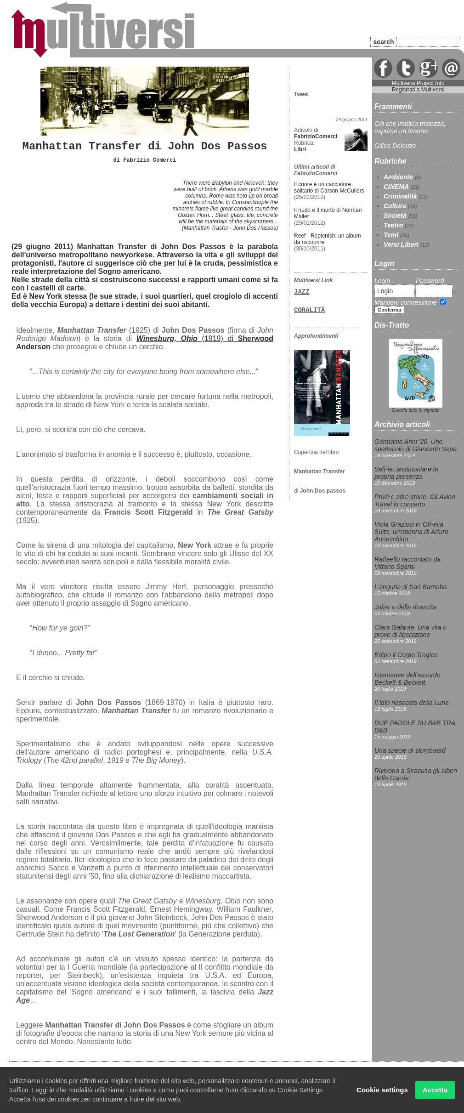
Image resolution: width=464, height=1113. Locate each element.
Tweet (301, 94)
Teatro (393, 225)
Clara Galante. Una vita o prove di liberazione (410, 631)
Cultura (395, 206)
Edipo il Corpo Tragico (405, 655)
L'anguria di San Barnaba (410, 587)
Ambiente (398, 177)
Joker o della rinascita (405, 607)
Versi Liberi (401, 244)
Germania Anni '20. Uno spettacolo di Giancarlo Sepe (415, 445)
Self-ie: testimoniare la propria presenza (406, 473)
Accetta (435, 1090)
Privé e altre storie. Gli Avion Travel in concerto (414, 500)
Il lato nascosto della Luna (411, 702)
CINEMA (396, 186)
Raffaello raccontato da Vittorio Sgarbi (407, 563)
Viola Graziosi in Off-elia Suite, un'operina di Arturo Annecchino (411, 532)
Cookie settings (382, 1090)
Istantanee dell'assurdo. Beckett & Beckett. (408, 678)
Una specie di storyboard (410, 750)
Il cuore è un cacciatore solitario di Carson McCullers (329, 187)
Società (395, 215)
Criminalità (400, 196)
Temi (391, 234)
